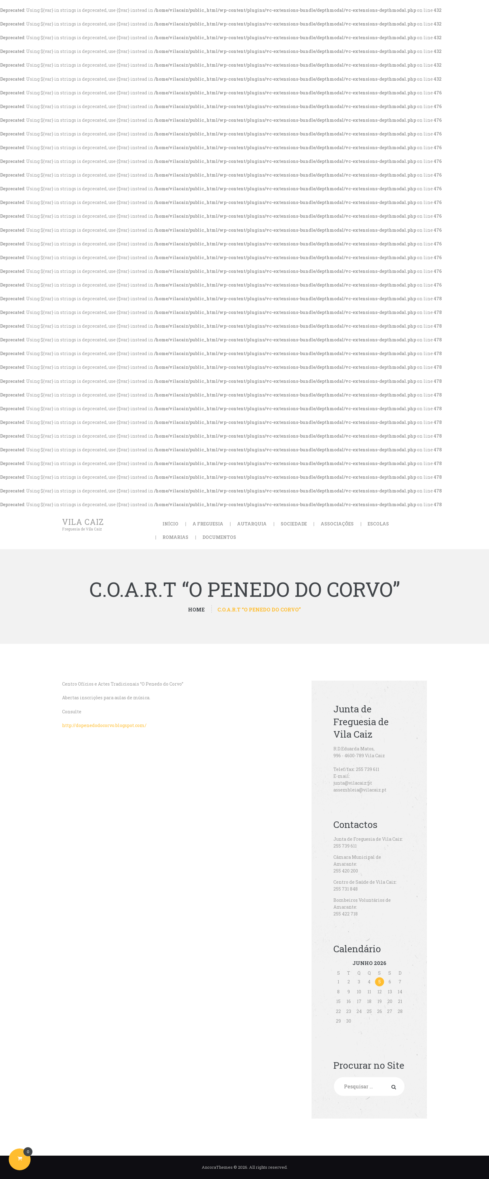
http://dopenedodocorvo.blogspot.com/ (104, 725)
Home (196, 609)
